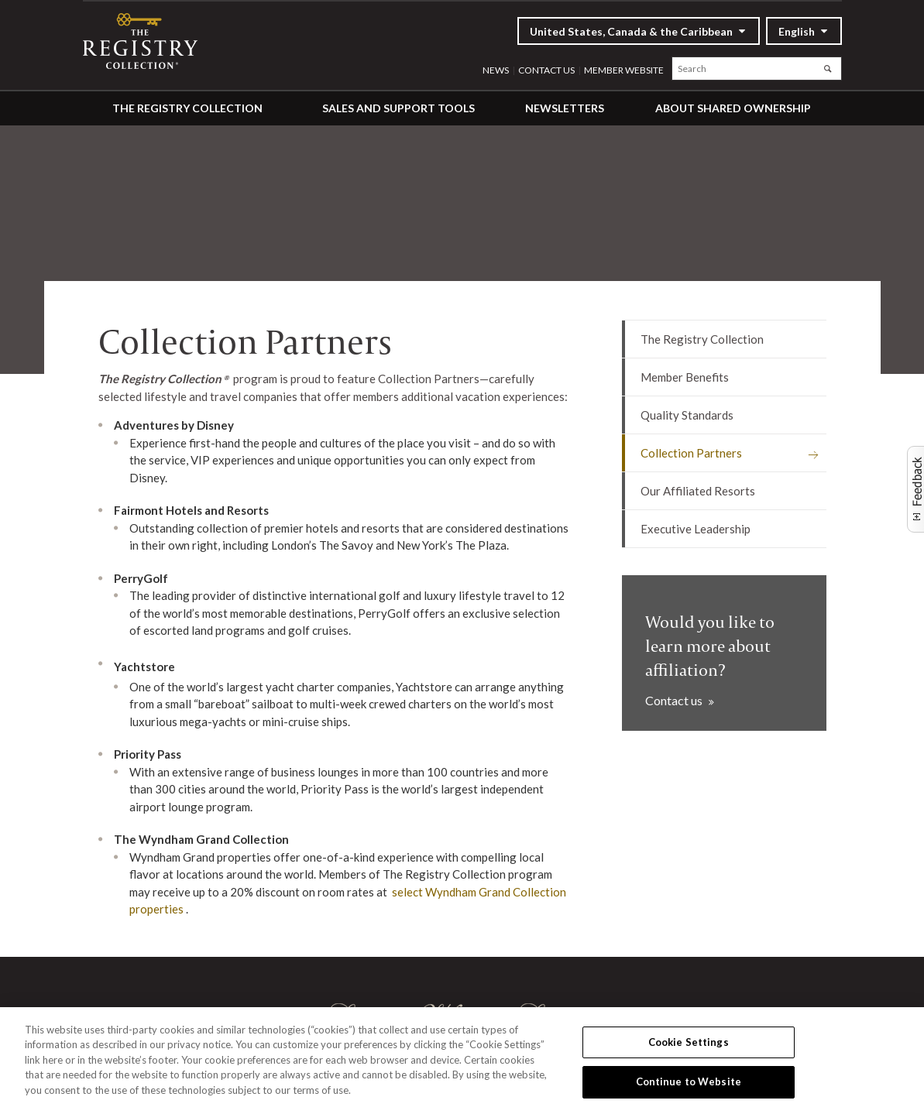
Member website (624, 70)
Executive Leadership (696, 529)
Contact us (675, 700)
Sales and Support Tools (398, 108)
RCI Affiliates (147, 41)
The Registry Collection (187, 108)
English (796, 31)
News (496, 70)
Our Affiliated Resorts (698, 491)
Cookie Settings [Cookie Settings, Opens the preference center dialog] (688, 1042)
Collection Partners (691, 453)
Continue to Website (688, 1081)
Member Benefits (685, 377)
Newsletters (564, 108)
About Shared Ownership (733, 108)
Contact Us (546, 70)
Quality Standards (687, 415)
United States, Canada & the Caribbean (631, 31)
